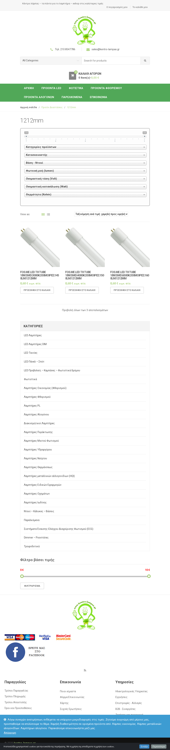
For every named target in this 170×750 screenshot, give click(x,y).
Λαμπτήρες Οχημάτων (37, 493)
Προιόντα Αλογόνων (39, 97)
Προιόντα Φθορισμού (106, 88)
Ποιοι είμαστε (68, 691)
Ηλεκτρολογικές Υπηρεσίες (131, 691)
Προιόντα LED (51, 88)
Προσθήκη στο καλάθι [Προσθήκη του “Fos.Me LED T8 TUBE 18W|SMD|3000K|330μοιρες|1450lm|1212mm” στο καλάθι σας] (37, 293)
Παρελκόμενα (72, 97)
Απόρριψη (10, 732)
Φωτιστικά (76, 88)
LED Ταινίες (30, 352)
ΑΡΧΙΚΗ (29, 88)
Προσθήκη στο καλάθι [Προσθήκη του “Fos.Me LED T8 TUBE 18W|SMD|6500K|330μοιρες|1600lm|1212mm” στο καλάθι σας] (127, 293)
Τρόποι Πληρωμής (15, 696)
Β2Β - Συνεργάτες (125, 709)
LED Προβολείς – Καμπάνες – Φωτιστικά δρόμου (52, 370)
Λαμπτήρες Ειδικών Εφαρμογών (42, 484)
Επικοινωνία (98, 97)
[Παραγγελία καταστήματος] (101, 214)
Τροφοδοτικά (32, 546)
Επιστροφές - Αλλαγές (128, 703)
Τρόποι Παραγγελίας (16, 690)
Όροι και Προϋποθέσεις (18, 708)
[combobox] (111, 61)
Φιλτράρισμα (32, 585)
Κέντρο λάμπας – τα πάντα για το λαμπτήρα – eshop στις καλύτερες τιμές (62, 3)
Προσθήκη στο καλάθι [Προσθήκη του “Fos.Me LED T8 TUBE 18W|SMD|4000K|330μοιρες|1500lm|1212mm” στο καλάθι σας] (82, 293)
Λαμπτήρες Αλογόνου (36, 414)
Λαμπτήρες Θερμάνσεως (38, 467)
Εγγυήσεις (121, 697)
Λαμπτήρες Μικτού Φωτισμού (41, 440)
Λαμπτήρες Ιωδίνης (35, 502)
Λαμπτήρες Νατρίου (35, 458)
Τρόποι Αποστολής (16, 702)
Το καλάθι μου (140, 7)
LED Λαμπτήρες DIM (35, 344)
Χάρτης (64, 703)
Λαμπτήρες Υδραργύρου (38, 449)
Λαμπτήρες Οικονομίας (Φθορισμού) (45, 388)
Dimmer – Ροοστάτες (36, 537)
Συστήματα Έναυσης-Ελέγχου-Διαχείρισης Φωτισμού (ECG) (58, 528)
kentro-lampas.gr (25, 743)
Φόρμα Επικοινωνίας (72, 697)
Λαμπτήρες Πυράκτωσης (38, 432)
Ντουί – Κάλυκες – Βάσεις (39, 511)
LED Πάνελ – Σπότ (34, 361)
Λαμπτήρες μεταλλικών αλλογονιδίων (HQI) (49, 476)
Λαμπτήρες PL (32, 405)
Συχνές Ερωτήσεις (71, 709)
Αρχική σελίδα (28, 107)
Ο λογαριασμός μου (117, 7)
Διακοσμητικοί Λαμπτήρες (39, 423)
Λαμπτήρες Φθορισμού (37, 396)
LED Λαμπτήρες (33, 335)
